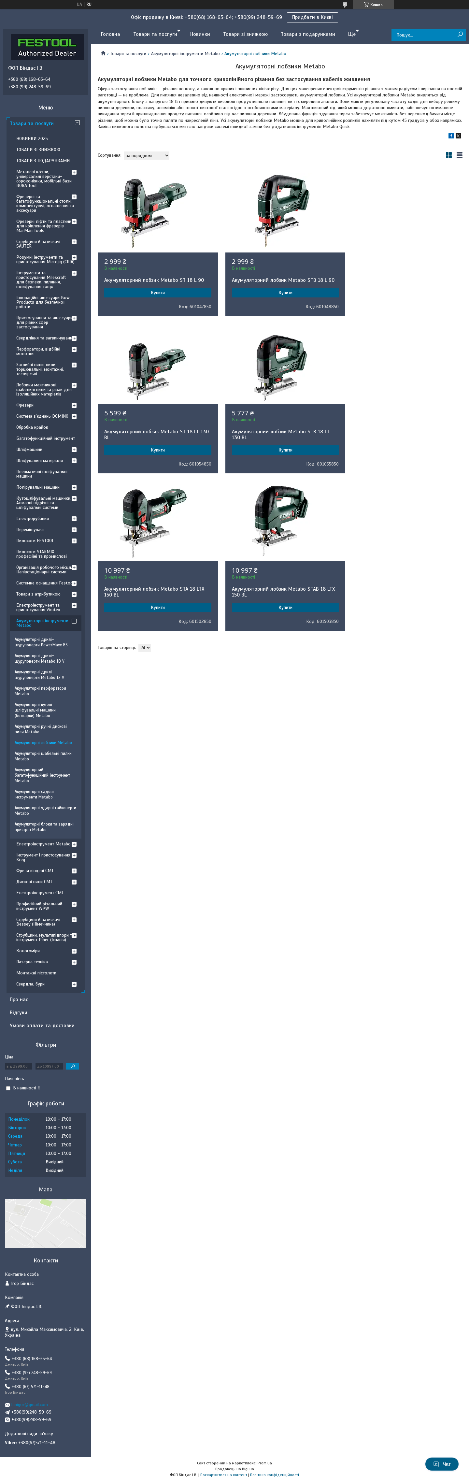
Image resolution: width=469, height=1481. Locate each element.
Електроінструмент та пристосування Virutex (38, 607)
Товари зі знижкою (245, 34)
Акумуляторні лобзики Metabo (43, 742)
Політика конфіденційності (274, 1475)
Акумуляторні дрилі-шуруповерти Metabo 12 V (39, 674)
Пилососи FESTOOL (35, 540)
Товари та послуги (155, 34)
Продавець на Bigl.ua (234, 1469)
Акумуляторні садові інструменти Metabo (34, 794)
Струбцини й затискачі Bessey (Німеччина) (38, 922)
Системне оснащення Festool (45, 583)
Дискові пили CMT (34, 881)
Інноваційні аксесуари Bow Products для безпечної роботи (43, 302)
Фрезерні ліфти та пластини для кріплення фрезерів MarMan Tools (43, 226)
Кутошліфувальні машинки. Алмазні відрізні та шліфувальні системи (43, 503)
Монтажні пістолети (36, 973)
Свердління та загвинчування (45, 338)
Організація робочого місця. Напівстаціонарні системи (44, 570)
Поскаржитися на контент (223, 1475)
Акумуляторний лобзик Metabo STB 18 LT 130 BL (153, 440)
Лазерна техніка (32, 962)
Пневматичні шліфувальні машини (41, 474)
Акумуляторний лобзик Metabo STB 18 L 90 (279, 280)
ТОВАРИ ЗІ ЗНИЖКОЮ (38, 149)
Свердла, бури (30, 984)
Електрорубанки (32, 518)
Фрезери (25, 405)
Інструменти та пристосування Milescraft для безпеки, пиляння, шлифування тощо (41, 279)
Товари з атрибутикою (38, 594)
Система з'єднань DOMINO (42, 416)
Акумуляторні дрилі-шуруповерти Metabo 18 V (39, 658)
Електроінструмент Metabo (43, 844)
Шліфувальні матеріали (39, 460)
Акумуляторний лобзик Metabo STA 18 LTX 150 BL (278, 440)
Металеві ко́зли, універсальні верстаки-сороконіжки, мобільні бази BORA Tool (44, 178)
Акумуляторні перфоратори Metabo (40, 691)
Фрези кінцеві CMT (35, 870)
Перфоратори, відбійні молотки (38, 351)
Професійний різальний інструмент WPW (39, 906)
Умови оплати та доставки (42, 1025)
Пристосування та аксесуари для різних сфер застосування (44, 322)
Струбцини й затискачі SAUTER (38, 244)
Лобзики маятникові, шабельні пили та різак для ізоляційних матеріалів (44, 389)
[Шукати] (460, 34)
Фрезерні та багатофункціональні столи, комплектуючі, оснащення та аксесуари (45, 203)
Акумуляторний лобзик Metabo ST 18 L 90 (154, 280)
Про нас (19, 999)
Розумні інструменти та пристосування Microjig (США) (45, 259)
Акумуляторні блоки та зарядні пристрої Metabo (44, 827)
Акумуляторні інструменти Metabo (185, 53)
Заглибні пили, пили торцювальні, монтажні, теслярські (40, 369)
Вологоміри (28, 951)
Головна (110, 34)
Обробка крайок (32, 427)
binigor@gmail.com (29, 1404)
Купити (156, 292)
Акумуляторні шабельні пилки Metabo (43, 756)
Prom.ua (265, 1463)
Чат (442, 1464)
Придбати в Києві (312, 17)
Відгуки (18, 1012)
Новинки (200, 34)
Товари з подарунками (308, 34)
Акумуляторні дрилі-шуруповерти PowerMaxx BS (41, 642)
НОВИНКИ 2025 (32, 138)
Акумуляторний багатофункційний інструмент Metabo (42, 775)
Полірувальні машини (38, 487)
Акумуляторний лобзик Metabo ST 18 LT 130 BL (399, 283)
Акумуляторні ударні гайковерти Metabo (45, 810)
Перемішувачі (30, 529)
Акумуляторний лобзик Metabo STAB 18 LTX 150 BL (403, 440)
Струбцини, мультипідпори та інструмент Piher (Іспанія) (45, 937)
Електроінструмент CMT (40, 893)
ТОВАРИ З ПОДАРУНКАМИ (43, 161)
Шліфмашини (29, 449)
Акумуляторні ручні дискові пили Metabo (41, 729)
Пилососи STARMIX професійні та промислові (41, 554)
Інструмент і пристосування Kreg (43, 857)
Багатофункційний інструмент (45, 438)
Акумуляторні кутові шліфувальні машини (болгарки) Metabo (35, 710)
